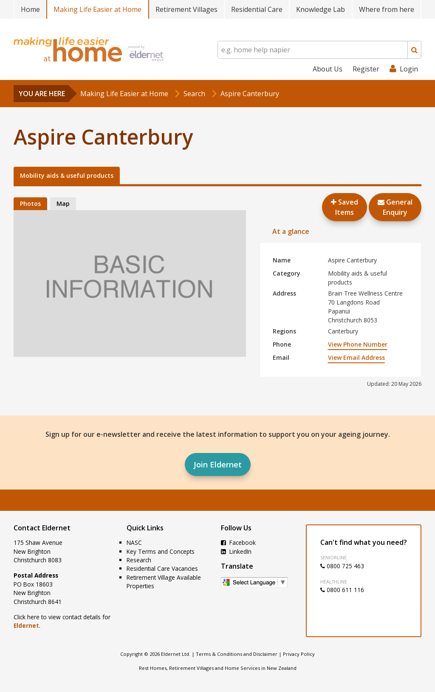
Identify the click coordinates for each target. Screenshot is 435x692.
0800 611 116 (342, 590)
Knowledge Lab (320, 9)
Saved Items (344, 207)
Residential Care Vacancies (162, 568)
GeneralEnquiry (395, 207)
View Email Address (356, 357)
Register (366, 69)
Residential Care (256, 9)
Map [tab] (63, 203)
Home (30, 9)
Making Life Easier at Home (97, 9)
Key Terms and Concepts (161, 551)
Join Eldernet (218, 464)
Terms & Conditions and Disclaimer (236, 654)
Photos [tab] (30, 203)
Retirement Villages (186, 9)
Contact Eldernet (42, 528)
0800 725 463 (342, 566)
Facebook (238, 542)
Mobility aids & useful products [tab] (66, 175)
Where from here (386, 9)
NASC (134, 542)
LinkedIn (236, 551)
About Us (327, 69)
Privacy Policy (299, 654)
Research (139, 560)
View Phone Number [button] (357, 344)
